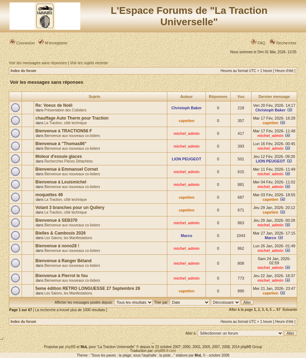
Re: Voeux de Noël (53, 105)
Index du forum (23, 71)
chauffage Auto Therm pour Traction (72, 118)
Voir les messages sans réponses (38, 63)
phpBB (70, 347)
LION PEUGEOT (186, 159)
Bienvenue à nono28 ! (57, 245)
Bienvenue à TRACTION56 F (63, 130)
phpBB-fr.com (165, 351)
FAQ (258, 43)
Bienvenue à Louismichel (60, 182)
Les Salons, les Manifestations (68, 238)
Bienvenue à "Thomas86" (61, 143)
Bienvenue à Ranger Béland (63, 260)
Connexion (22, 43)
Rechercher (283, 43)
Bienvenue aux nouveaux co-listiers (72, 136)
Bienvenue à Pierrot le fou (61, 275)
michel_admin (187, 133)
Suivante (289, 310)
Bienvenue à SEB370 (56, 220)
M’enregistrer (53, 43)
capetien (187, 121)
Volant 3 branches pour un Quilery (69, 207)
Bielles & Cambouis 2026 (60, 233)
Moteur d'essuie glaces (58, 156)
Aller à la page (241, 310)
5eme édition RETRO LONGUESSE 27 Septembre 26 (87, 288)
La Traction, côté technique (65, 123)
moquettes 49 (49, 194)
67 (279, 310)
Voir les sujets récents (89, 63)
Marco (186, 235)
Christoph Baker (187, 108)
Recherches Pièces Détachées (68, 161)
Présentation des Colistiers (65, 110)
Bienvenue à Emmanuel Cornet (66, 169)
